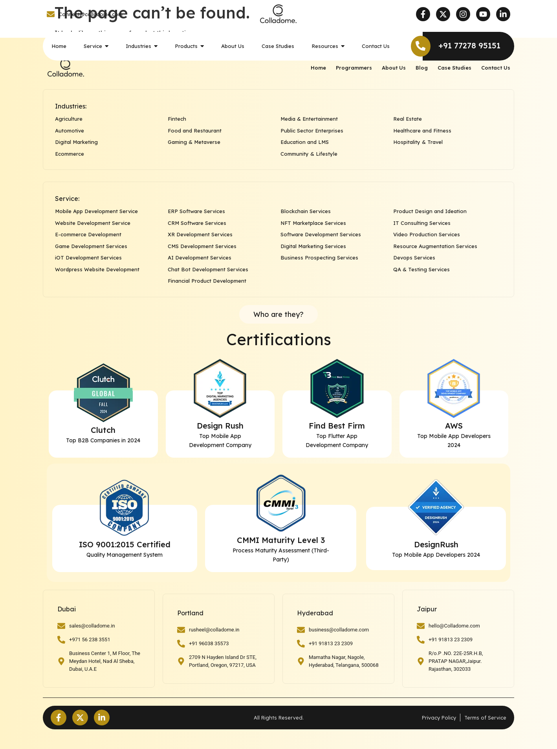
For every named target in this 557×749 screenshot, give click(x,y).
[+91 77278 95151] (421, 46)
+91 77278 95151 (469, 45)
